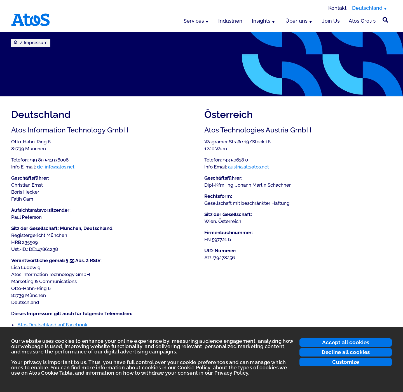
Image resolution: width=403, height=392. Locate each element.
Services (194, 21)
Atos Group (362, 21)
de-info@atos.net (55, 167)
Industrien (230, 21)
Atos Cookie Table (51, 373)
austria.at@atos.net (248, 167)
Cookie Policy (193, 367)
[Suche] (385, 19)
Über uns (296, 21)
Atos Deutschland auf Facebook (52, 324)
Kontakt (337, 8)
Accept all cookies (345, 342)
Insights (261, 21)
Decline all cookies (346, 352)
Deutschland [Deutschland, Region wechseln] (367, 8)
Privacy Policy (231, 373)
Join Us (331, 21)
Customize (345, 362)
